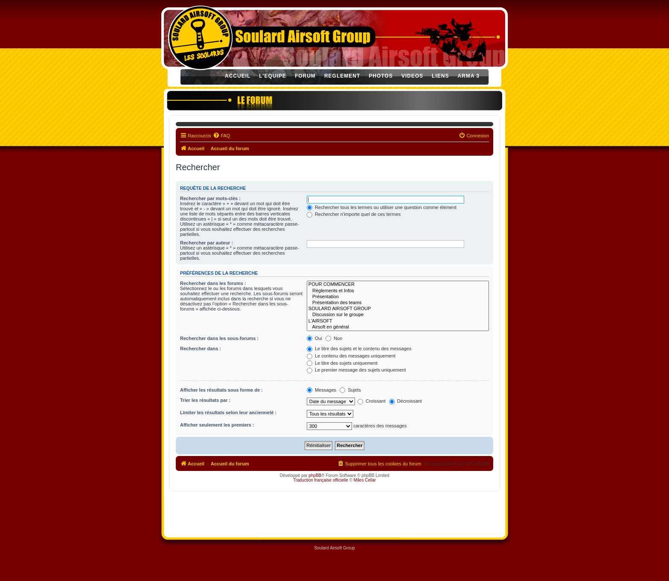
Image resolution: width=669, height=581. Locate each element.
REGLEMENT (342, 76)
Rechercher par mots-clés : (210, 198)
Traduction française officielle (320, 480)
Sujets (350, 389)
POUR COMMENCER (398, 285)
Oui (314, 338)
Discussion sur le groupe (398, 315)
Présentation (398, 297)
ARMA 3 (468, 76)
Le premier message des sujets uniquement (356, 369)
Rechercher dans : (200, 348)
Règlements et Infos (398, 291)
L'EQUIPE (272, 76)
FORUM (305, 76)
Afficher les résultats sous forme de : (221, 389)
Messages (321, 389)
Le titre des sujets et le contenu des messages (359, 348)
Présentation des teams (398, 303)
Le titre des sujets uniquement (342, 363)
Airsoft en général (398, 327)
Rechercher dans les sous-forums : (219, 338)
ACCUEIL (237, 76)
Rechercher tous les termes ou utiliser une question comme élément (382, 207)
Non (334, 338)
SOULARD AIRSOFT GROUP (398, 309)
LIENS (440, 76)
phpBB (314, 475)
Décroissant (405, 401)
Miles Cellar (365, 480)
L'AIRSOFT (398, 321)
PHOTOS (381, 76)
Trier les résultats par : (205, 400)
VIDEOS (412, 76)
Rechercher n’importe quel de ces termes (354, 214)
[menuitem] (221, 136)
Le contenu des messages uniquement (351, 355)
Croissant (372, 401)
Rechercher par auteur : (206, 242)
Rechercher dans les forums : (213, 283)
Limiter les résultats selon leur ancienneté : (228, 412)
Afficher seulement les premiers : (217, 424)
